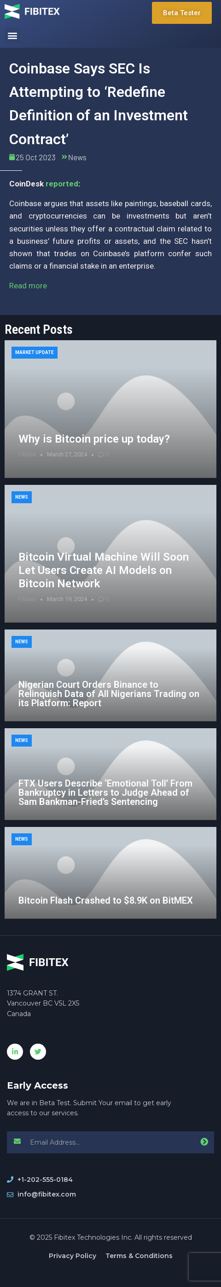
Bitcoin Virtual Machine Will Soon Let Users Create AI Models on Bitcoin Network (103, 570)
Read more (28, 285)
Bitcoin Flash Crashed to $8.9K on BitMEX (105, 900)
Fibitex (27, 454)
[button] (12, 35)
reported (62, 183)
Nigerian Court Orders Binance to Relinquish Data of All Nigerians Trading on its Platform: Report (108, 693)
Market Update (34, 352)
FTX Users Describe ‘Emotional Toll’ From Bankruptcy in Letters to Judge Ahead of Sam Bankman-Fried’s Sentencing (105, 792)
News (77, 157)
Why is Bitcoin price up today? (94, 439)
